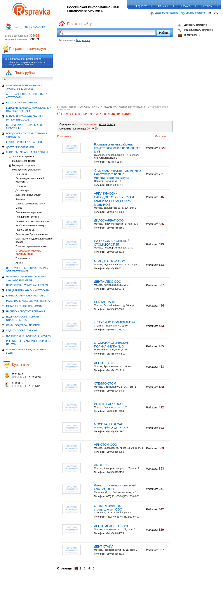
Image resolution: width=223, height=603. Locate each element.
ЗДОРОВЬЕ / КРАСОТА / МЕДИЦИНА (97, 107)
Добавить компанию (192, 25)
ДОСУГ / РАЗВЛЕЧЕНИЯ (20, 147)
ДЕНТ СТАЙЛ (103, 546)
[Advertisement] (115, 75)
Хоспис (19, 262)
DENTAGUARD (104, 302)
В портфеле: (189, 35)
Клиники (20, 199)
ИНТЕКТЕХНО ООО (108, 404)
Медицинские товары (24, 161)
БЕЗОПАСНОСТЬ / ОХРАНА (22, 102)
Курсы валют (22, 365)
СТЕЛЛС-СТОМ (105, 383)
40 (92, 128)
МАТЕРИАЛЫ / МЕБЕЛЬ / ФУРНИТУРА (28, 301)
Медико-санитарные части (30, 203)
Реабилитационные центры (31, 225)
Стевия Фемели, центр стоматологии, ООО (110, 507)
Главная (72, 107)
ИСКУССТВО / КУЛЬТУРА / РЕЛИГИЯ (27, 285)
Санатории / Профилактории (32, 234)
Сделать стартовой (193, 13)
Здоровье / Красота (23, 156)
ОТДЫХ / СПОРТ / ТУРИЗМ (21, 330)
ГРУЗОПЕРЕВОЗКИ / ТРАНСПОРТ (25, 142)
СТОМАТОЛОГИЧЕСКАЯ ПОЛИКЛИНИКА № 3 (111, 344)
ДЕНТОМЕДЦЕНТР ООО (111, 526)
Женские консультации (28, 194)
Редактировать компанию (195, 30)
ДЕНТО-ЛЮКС (104, 363)
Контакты (206, 6)
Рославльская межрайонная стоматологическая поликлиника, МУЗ (117, 148)
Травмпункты (23, 258)
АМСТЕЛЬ (101, 465)
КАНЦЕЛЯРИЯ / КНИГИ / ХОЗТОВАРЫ (27, 290)
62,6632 (36, 377)
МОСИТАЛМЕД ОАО (109, 424)
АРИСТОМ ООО (105, 444)
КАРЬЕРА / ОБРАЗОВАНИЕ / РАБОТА (27, 295)
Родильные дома (25, 230)
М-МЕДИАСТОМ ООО (109, 261)
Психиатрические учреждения (32, 221)
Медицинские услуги (23, 165)
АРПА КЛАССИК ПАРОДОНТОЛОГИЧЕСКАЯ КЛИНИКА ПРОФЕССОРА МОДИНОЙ (114, 199)
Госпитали (21, 186)
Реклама (184, 6)
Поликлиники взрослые (29, 212)
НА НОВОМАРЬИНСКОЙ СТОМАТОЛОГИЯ (112, 242)
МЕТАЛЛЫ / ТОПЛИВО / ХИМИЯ (24, 306)
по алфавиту (107, 124)
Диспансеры (22, 190)
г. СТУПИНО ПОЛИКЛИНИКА (114, 322)
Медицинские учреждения (132, 107)
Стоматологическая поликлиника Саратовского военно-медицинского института (117, 174)
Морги (19, 208)
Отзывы (163, 6)
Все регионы (83, 40)
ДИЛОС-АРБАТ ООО (109, 220)
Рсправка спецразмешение (25, 58)
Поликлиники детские (28, 216)
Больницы (21, 174)
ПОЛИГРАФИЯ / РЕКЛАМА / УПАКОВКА (28, 335)
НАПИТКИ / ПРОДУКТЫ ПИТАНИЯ (25, 311)
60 (96, 128)
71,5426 (36, 386)
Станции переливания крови (31, 246)
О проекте (141, 6)
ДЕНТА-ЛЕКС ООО (107, 281)
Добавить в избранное (163, 14)
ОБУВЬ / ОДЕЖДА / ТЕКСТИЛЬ (23, 325)
